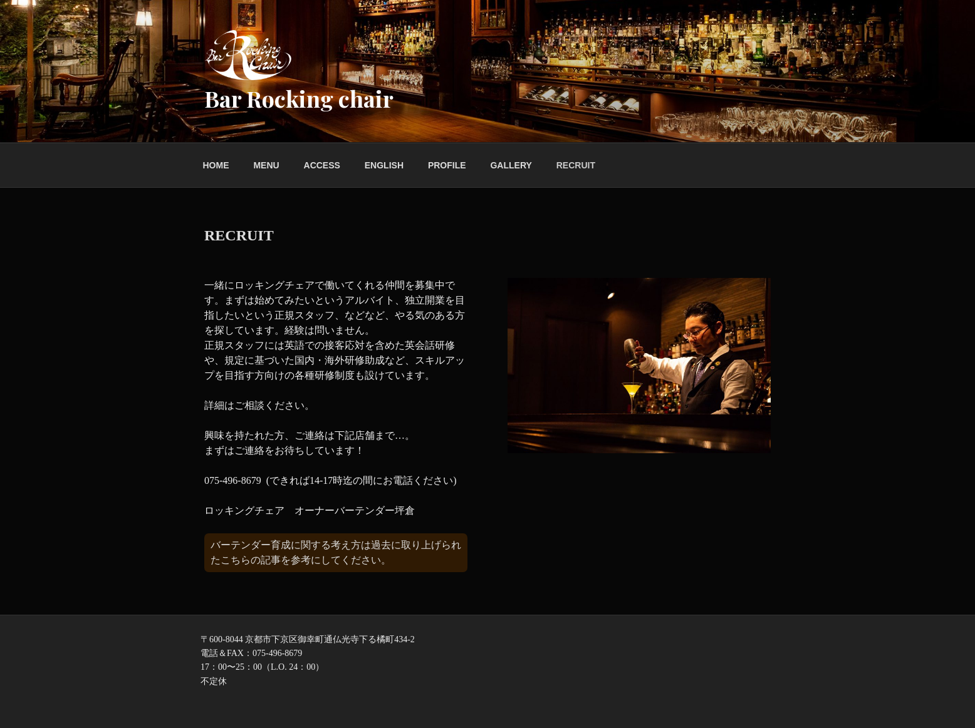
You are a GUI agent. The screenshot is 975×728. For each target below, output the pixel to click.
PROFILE (447, 165)
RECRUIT (575, 165)
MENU (266, 165)
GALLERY (510, 165)
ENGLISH (384, 165)
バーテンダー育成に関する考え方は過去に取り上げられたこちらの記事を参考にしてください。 (336, 552)
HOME (216, 165)
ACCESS (322, 165)
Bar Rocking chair (299, 98)
